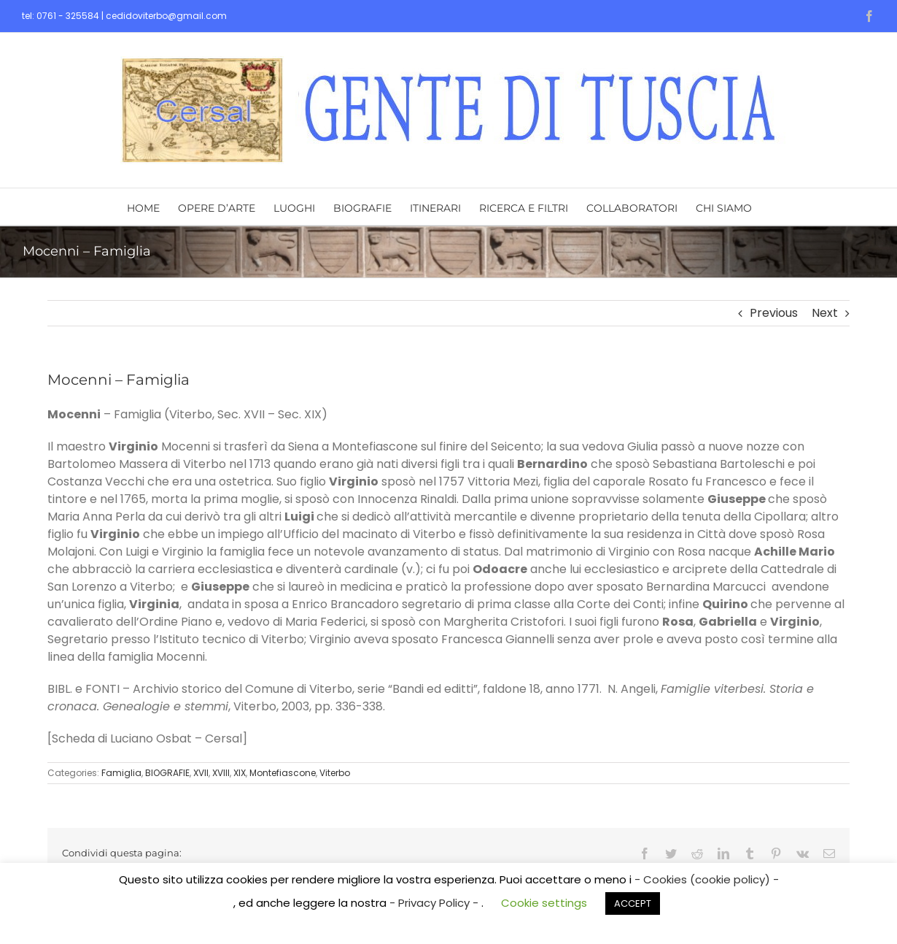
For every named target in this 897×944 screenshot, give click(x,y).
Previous (774, 312)
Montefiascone (282, 773)
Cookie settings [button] (544, 902)
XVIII (221, 773)
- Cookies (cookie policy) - (706, 879)
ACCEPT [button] (632, 903)
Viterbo (334, 773)
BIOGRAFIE (167, 773)
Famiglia (121, 773)
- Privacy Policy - (435, 902)
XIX (239, 773)
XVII (201, 773)
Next (825, 312)
